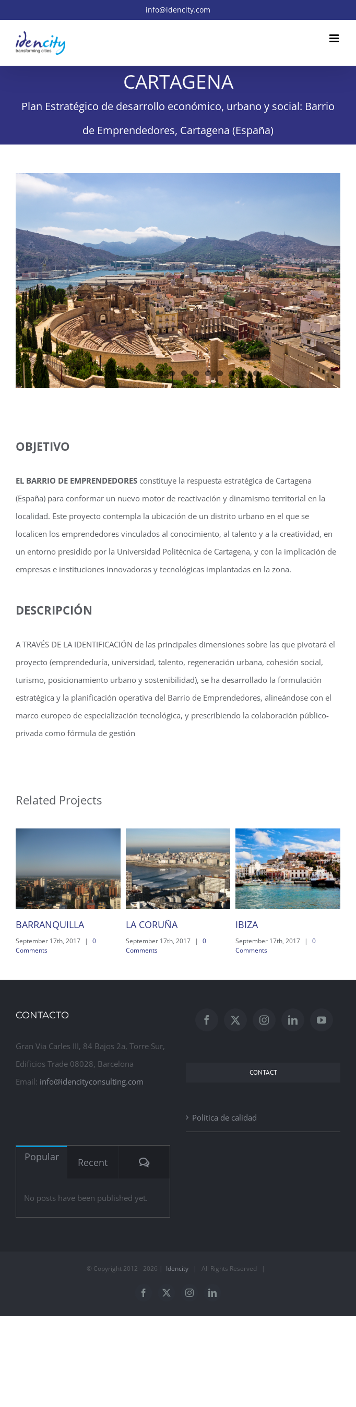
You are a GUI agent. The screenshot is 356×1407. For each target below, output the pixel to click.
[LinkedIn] (292, 1019)
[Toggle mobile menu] (334, 38)
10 (208, 373)
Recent (93, 1162)
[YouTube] (321, 1019)
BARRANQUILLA (50, 924)
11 (220, 373)
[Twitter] (235, 1019)
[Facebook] (206, 1019)
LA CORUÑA (151, 924)
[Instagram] (264, 1019)
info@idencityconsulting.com (92, 1081)
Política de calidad (224, 1117)
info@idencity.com (178, 10)
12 (232, 373)
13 (244, 373)
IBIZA (246, 924)
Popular (42, 1156)
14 (256, 373)
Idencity (177, 1268)
